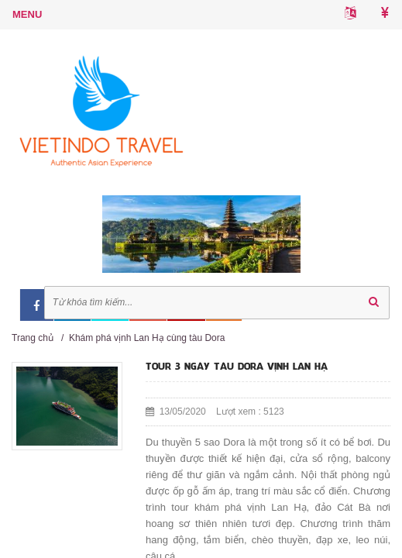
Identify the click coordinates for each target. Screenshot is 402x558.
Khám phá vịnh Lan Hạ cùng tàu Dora (147, 337)
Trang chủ (32, 337)
